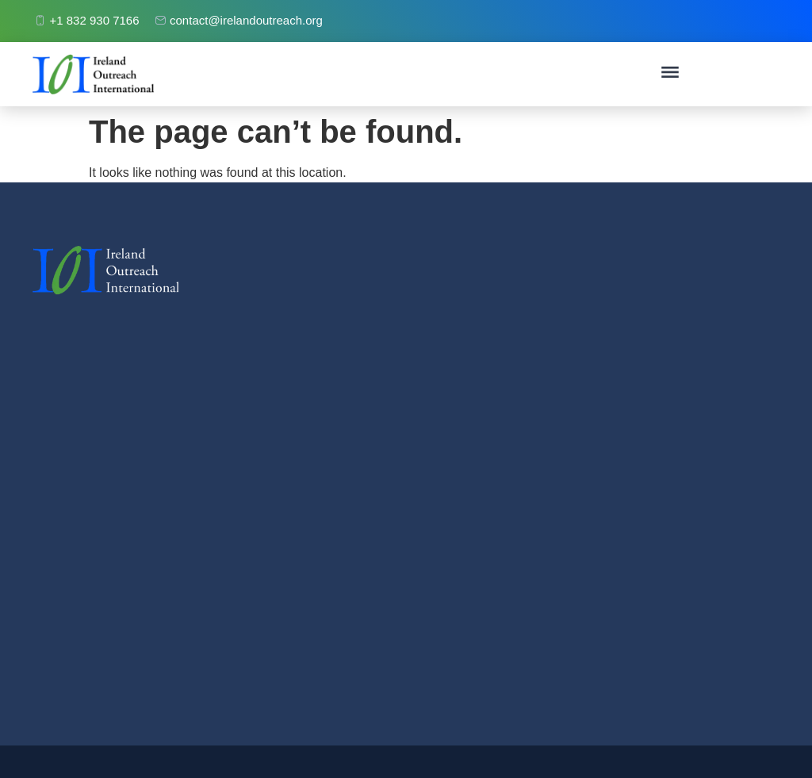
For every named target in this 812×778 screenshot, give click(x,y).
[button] (670, 74)
